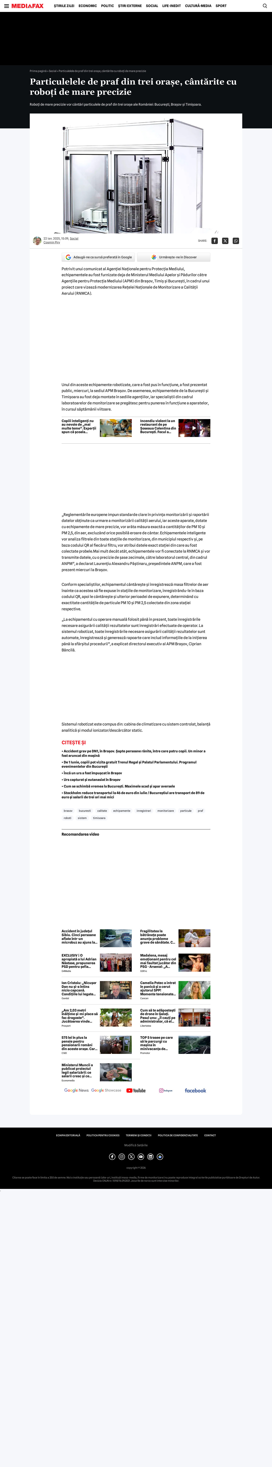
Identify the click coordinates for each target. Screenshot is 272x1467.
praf (200, 810)
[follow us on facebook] (195, 1090)
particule (185, 810)
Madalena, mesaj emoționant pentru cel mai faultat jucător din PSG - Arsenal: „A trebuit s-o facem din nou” (158, 961)
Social (152, 6)
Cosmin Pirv (52, 242)
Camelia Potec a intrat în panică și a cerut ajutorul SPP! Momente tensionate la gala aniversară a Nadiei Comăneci (158, 988)
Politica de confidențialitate (178, 1135)
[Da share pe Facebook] (214, 241)
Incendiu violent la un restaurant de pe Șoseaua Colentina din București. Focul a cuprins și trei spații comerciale (158, 426)
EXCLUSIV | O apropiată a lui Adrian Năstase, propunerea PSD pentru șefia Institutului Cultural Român (79, 961)
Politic (107, 6)
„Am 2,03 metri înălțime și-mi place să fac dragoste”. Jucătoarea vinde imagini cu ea (80, 1016)
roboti (67, 818)
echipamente (121, 810)
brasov (68, 810)
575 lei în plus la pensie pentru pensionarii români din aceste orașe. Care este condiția (79, 1043)
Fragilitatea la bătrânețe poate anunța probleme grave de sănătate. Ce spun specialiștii (157, 936)
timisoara (99, 818)
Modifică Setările (136, 1145)
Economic (88, 6)
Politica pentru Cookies (102, 1135)
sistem (82, 818)
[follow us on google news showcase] (106, 1090)
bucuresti (85, 810)
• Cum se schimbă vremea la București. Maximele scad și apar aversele (118, 786)
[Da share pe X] (225, 241)
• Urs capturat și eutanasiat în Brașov (91, 780)
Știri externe (130, 6)
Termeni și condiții (139, 1135)
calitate (102, 810)
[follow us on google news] (76, 1090)
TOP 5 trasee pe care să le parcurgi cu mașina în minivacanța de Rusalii (156, 1043)
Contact (210, 1135)
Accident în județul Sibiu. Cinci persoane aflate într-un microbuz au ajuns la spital (79, 936)
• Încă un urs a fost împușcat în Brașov (92, 773)
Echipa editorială (68, 1135)
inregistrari (144, 810)
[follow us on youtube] (136, 1090)
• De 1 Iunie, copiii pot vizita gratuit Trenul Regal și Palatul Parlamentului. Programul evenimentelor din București (129, 764)
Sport (221, 6)
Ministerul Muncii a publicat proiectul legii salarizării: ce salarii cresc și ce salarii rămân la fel (77, 1070)
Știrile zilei (64, 6)
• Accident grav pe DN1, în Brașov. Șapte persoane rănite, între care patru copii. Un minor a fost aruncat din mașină (133, 753)
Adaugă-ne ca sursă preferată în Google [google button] (98, 257)
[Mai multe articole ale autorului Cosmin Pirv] (37, 241)
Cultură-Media (198, 6)
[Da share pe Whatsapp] (236, 241)
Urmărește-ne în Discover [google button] (174, 257)
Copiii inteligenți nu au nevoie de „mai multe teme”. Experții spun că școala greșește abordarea (79, 426)
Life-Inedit (171, 6)
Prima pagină (38, 71)
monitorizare (165, 810)
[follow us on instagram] (166, 1090)
